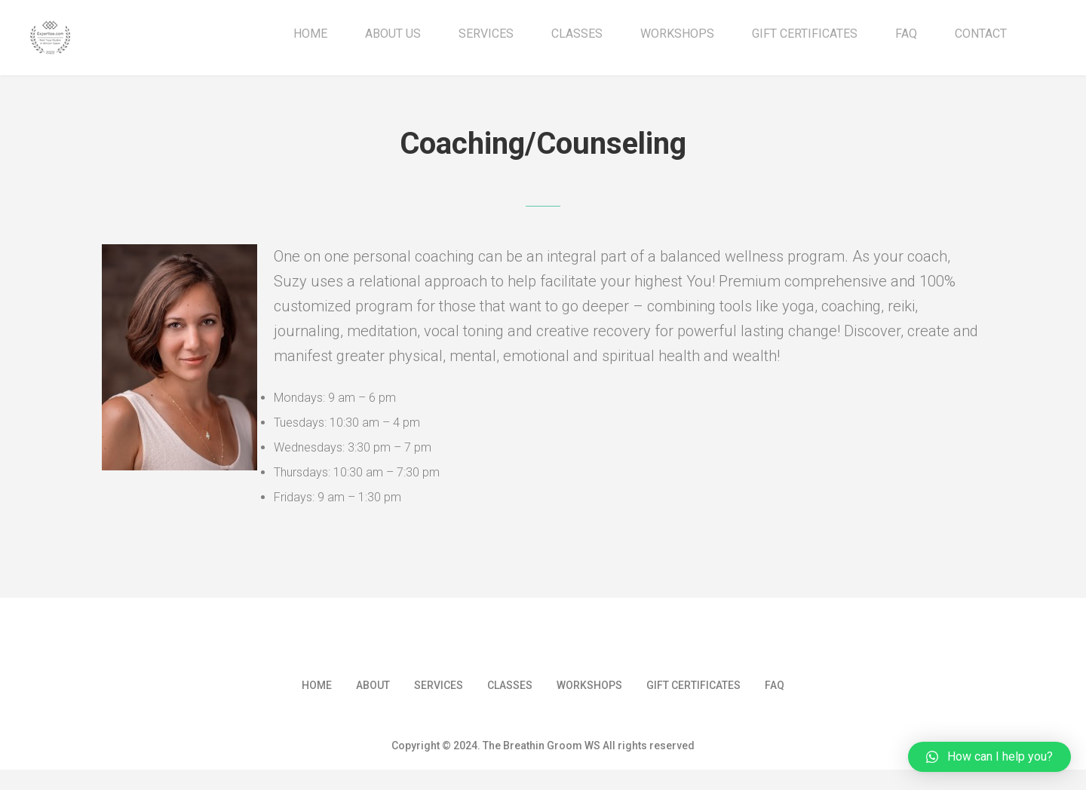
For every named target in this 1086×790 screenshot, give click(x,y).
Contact (981, 34)
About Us (393, 34)
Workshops (677, 34)
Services (486, 34)
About (373, 693)
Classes (577, 34)
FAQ (906, 34)
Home (310, 34)
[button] (989, 757)
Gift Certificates (804, 34)
